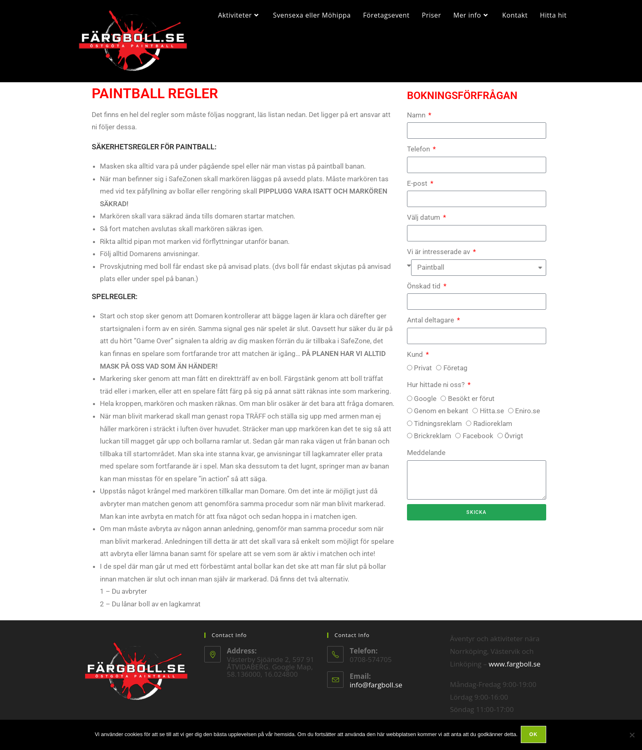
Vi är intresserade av (439, 256)
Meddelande (426, 457)
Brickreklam (432, 441)
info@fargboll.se (376, 689)
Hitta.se (492, 416)
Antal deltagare (431, 325)
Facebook (478, 441)
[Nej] (632, 735)
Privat (423, 373)
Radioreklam (492, 428)
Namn (417, 119)
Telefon (419, 154)
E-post (418, 188)
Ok (534, 735)
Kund (416, 359)
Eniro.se (527, 416)
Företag (455, 373)
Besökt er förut (471, 403)
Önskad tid (424, 290)
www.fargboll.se (514, 668)
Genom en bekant (441, 416)
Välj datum (424, 222)
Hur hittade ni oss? (436, 389)
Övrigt (513, 441)
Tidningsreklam (438, 428)
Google (425, 403)
